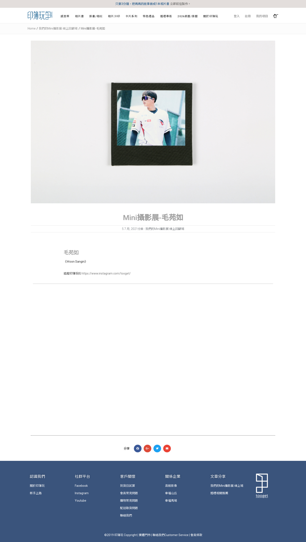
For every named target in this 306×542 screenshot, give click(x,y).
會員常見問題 (129, 493)
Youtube (80, 500)
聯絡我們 (126, 515)
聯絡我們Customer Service (170, 535)
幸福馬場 (171, 500)
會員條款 (196, 535)
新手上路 (36, 493)
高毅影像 (171, 485)
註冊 (248, 16)
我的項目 (262, 16)
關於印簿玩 (37, 485)
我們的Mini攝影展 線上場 (226, 485)
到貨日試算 (127, 485)
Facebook (81, 485)
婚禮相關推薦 (219, 493)
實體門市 (145, 535)
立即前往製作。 (180, 4)
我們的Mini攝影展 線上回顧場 (164, 229)
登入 (237, 16)
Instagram (82, 493)
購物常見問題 (129, 500)
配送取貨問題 (129, 508)
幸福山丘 (171, 493)
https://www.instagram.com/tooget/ (106, 273)
